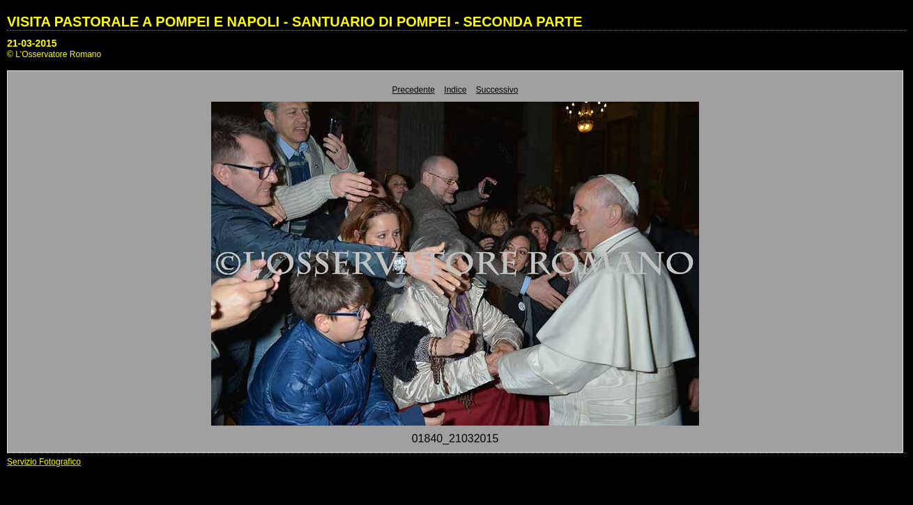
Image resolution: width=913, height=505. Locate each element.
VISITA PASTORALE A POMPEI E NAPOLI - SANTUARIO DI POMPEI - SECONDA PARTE (295, 21)
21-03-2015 (32, 43)
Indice (455, 90)
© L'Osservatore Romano (54, 54)
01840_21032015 (455, 438)
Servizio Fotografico (44, 462)
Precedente (413, 90)
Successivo (497, 90)
